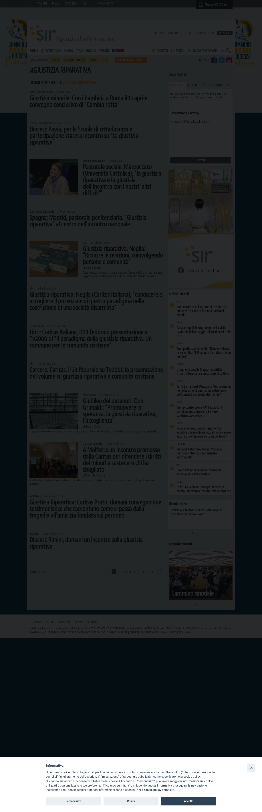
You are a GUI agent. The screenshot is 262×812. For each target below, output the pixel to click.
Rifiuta (131, 801)
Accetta (188, 801)
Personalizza (73, 801)
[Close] (251, 768)
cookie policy (152, 790)
